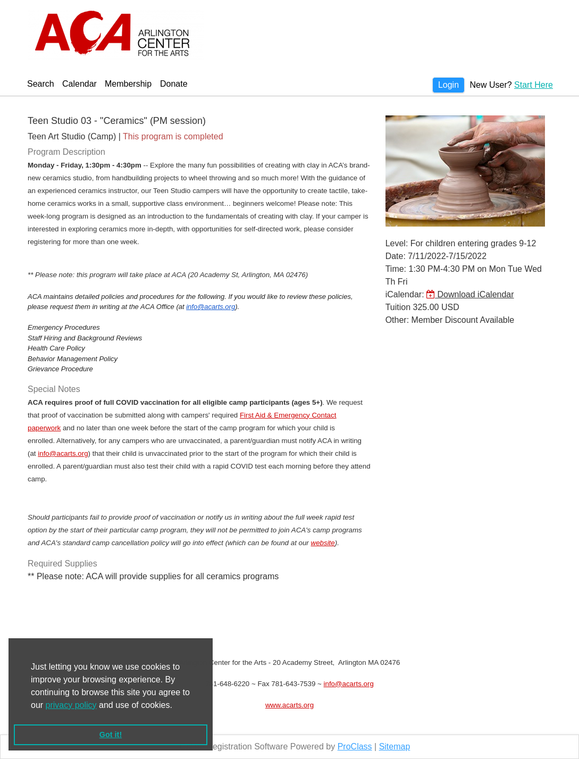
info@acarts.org (210, 307)
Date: (395, 256)
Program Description (66, 151)
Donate (174, 83)
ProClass (355, 746)
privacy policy (71, 705)
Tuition (397, 307)
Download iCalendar (470, 294)
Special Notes (54, 389)
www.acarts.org (289, 705)
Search (40, 83)
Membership (128, 83)
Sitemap (394, 746)
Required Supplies (62, 563)
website (323, 543)
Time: (395, 268)
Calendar (79, 83)
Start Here (533, 84)
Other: (397, 319)
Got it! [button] (110, 734)
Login (448, 84)
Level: (396, 243)
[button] (176, 705)
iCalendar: (404, 294)
